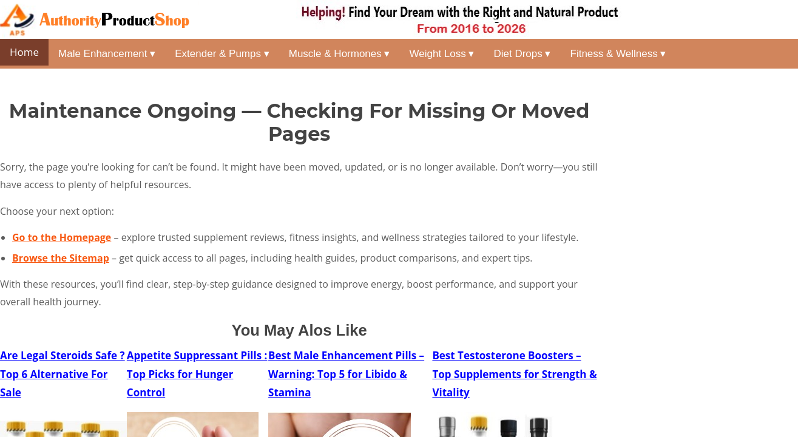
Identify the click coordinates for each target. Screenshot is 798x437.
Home (24, 52)
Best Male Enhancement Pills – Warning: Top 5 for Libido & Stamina (346, 373)
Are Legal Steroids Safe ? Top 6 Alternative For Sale (62, 373)
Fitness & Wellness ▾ (618, 53)
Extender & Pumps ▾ (222, 53)
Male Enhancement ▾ (106, 53)
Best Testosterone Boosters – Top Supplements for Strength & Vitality (514, 373)
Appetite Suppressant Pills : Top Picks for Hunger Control (197, 373)
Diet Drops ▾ (521, 53)
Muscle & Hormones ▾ (339, 53)
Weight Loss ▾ (442, 53)
